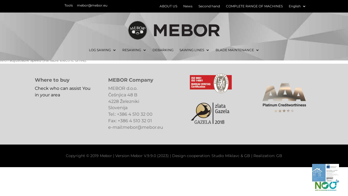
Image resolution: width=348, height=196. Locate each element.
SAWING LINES (191, 50)
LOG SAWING (100, 50)
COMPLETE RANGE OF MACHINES (254, 6)
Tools (68, 5)
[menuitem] (297, 7)
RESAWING (131, 50)
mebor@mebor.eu (92, 5)
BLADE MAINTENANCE (235, 50)
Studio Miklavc (226, 155)
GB (247, 155)
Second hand (209, 6)
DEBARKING (163, 50)
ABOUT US (168, 6)
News (187, 6)
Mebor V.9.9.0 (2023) (149, 155)
